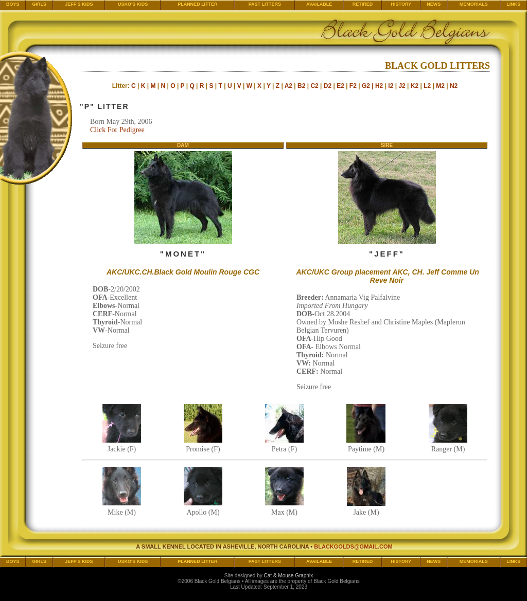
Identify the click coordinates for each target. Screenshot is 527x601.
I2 (390, 85)
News (434, 4)
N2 (454, 85)
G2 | (368, 85)
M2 (440, 85)
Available (319, 4)
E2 (340, 85)
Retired (363, 4)
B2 (301, 85)
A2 (288, 85)
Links (513, 4)
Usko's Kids (133, 4)
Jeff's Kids (79, 4)
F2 (353, 85)
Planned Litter (198, 4)
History (401, 4)
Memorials (474, 4)
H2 (379, 85)
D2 (327, 85)
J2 (401, 85)
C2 (314, 85)
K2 (414, 85)
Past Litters (265, 4)
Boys (13, 4)
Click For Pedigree (117, 130)
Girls (39, 4)
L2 (427, 85)
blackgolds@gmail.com (353, 546)
